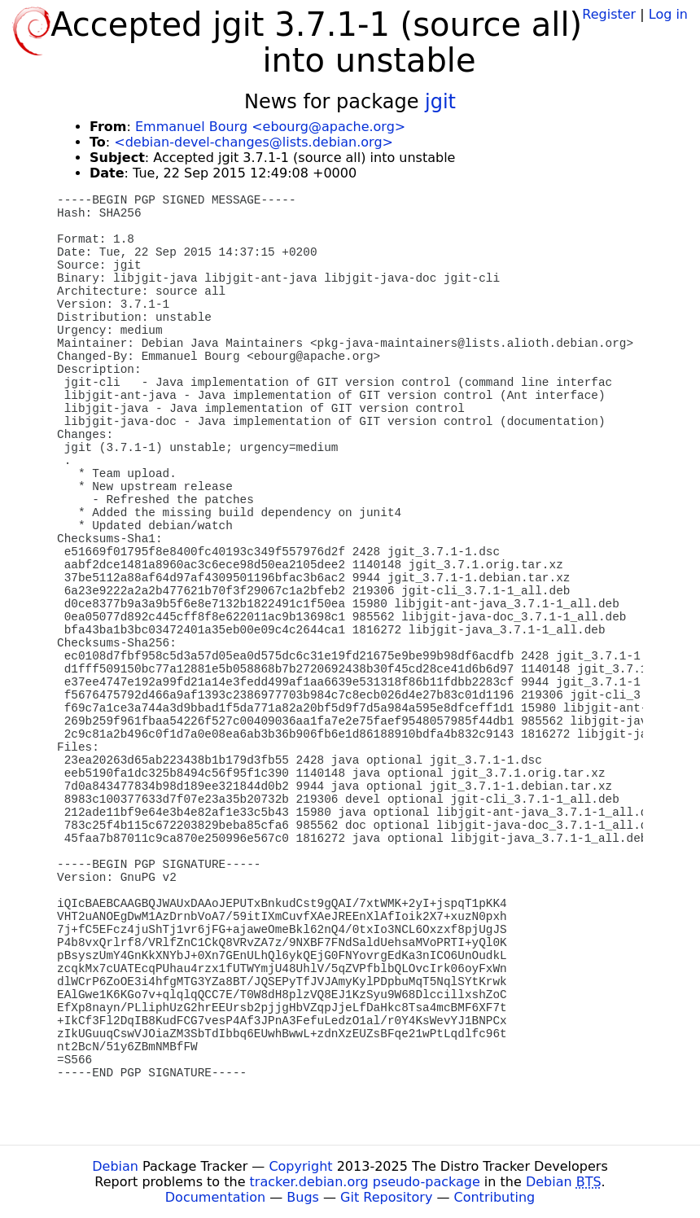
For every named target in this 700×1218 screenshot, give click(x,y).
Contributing (495, 1197)
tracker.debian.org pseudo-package (365, 1182)
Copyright (300, 1166)
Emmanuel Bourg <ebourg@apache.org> (270, 126)
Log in (668, 14)
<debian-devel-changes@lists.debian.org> (253, 142)
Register (609, 14)
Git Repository (386, 1197)
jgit (440, 101)
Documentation (215, 1197)
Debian (115, 1166)
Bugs (303, 1197)
